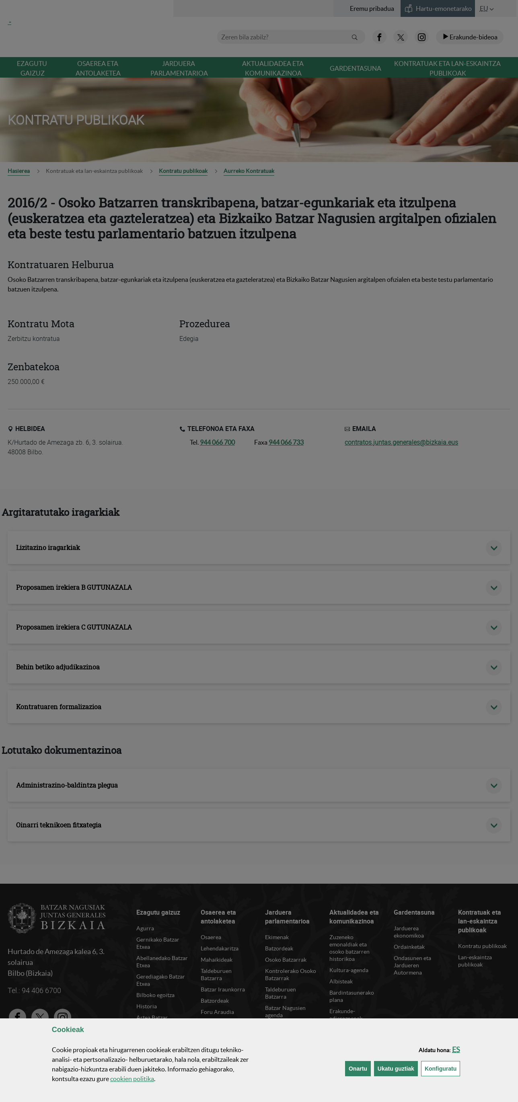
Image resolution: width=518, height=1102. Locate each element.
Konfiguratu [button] (442, 1068)
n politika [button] (132, 1078)
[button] (456, 1049)
